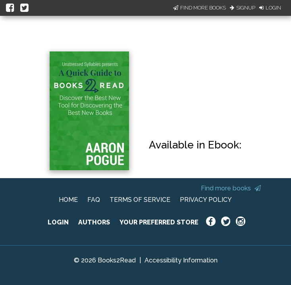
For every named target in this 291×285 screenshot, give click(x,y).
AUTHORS (94, 222)
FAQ (93, 199)
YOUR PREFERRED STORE (158, 222)
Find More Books (199, 8)
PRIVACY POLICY (206, 199)
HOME (68, 199)
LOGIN (58, 222)
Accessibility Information (181, 260)
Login (270, 8)
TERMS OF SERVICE (140, 199)
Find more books (231, 188)
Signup (242, 8)
